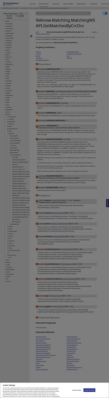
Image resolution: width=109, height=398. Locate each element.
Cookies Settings (76, 392)
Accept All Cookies (89, 392)
